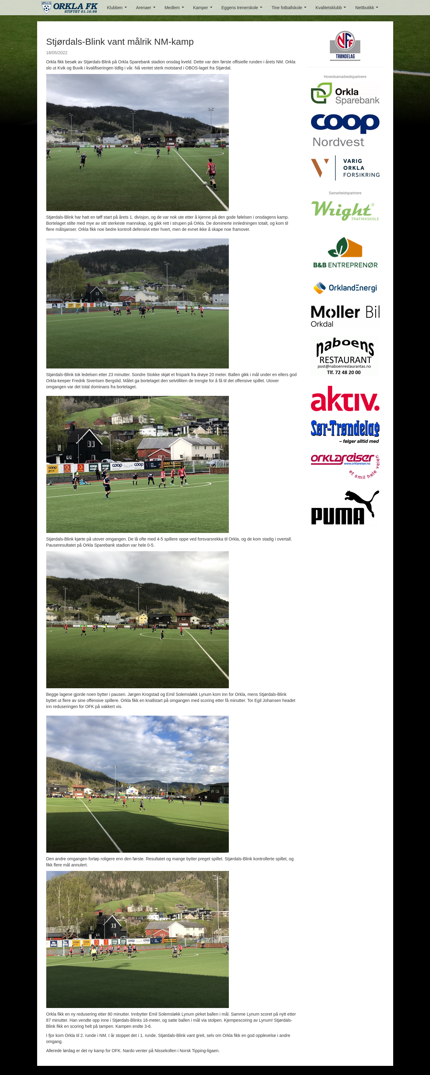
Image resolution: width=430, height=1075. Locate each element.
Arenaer (147, 9)
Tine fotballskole (290, 9)
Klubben (118, 9)
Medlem (175, 9)
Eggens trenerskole (243, 9)
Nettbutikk (368, 9)
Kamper (204, 9)
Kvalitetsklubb (332, 9)
